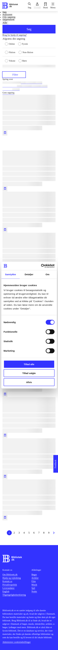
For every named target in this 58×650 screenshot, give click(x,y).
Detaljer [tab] (29, 274)
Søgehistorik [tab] (8, 19)
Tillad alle (29, 364)
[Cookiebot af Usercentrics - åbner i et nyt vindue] (41, 266)
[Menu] (53, 5)
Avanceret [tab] (7, 15)
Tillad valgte (29, 373)
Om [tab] (47, 274)
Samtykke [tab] (10, 274)
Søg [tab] (4, 12)
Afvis (29, 382)
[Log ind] (37, 5)
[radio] (11, 44)
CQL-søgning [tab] (8, 17)
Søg (29, 29)
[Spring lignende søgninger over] (29, 79)
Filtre (14, 74)
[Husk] (45, 5)
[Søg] (29, 5)
